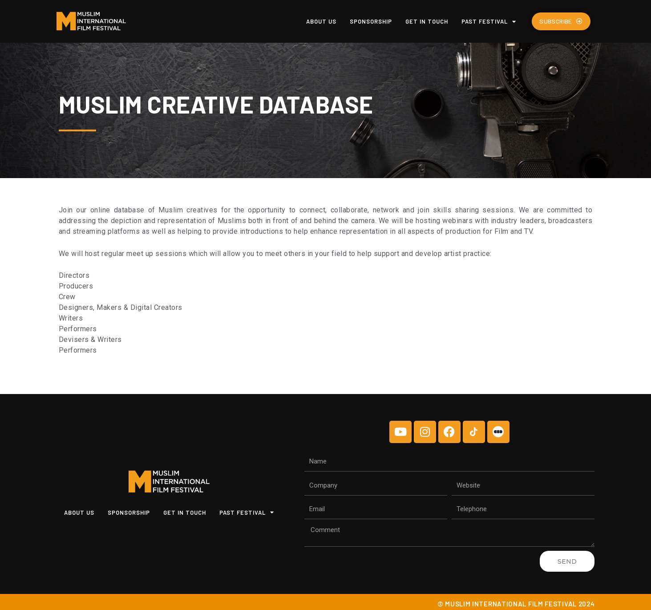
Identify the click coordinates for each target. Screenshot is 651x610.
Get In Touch (426, 21)
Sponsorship (371, 21)
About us (321, 21)
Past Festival (488, 21)
